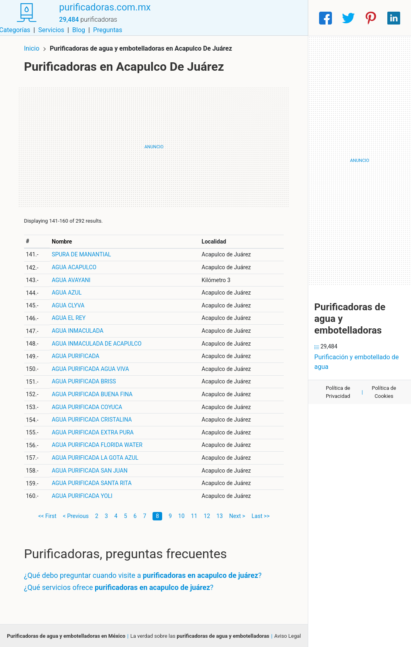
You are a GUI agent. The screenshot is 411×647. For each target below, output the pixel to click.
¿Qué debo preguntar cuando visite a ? (144, 574)
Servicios (231, 18)
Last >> (261, 515)
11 (194, 515)
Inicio (33, 47)
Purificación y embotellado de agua (356, 362)
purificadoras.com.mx (104, 13)
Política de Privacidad (338, 392)
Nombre (63, 240)
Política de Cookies (384, 392)
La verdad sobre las (199, 635)
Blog (258, 18)
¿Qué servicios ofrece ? (120, 586)
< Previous (76, 515)
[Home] (25, 17)
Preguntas (287, 18)
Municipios (155, 18)
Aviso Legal (287, 635)
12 (207, 515)
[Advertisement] (154, 146)
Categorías (194, 18)
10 (181, 515)
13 (219, 515)
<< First (47, 515)
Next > (237, 515)
